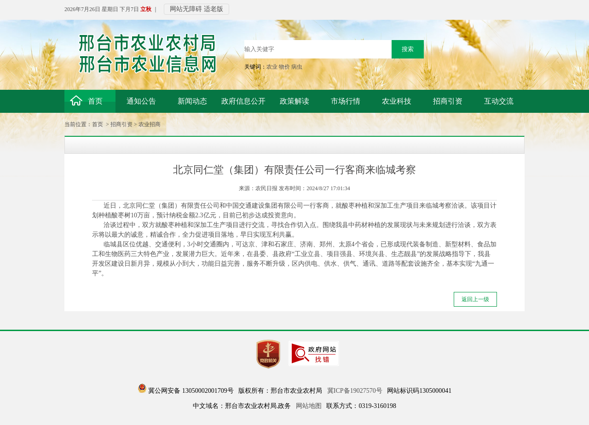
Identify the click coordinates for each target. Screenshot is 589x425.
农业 (271, 67)
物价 (284, 67)
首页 (97, 124)
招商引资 (121, 124)
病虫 (296, 67)
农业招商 (150, 124)
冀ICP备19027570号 (354, 390)
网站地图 (309, 405)
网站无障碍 (186, 9)
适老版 (213, 9)
